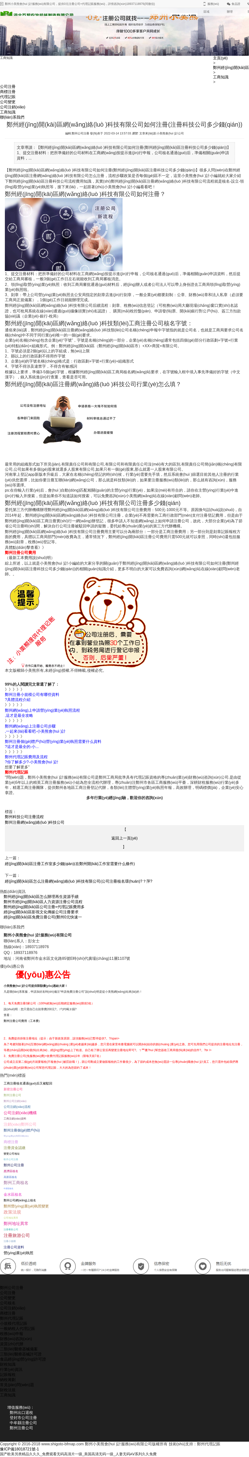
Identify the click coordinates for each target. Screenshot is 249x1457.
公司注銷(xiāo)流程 (17, 1107)
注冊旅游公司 (17, 1235)
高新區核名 (10, 1177)
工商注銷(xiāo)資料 (15, 1118)
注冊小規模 (10, 1241)
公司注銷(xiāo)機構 (20, 1113)
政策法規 (12, 1212)
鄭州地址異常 (16, 1223)
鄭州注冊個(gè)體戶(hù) (22, 1130)
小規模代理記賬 (13, 1323)
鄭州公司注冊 (14, 1165)
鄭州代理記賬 (11, 1318)
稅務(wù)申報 (11, 1334)
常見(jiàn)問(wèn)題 (17, 1385)
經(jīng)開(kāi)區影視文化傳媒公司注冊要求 (41, 912)
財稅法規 (8, 1390)
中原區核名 (8, 1188)
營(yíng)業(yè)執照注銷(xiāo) (16, 1136)
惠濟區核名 (11, 1171)
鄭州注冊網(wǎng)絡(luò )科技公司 (34, 822)
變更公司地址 (12, 1153)
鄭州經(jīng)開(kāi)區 (231, 67)
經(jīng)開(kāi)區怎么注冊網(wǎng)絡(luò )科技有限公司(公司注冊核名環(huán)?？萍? (78, 881)
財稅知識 (8, 1364)
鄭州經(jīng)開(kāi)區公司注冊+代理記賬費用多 (44, 907)
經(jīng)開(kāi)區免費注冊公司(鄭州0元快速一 (43, 917)
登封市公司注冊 (23, 1418)
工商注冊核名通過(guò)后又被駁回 (28, 1083)
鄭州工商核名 (16, 1182)
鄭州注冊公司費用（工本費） (23, 1021)
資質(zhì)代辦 (11, 1344)
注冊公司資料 (14, 1247)
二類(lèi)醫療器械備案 (19, 1349)
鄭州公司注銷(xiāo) (15, 1101)
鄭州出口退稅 (21, 1412)
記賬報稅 (8, 1375)
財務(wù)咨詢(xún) (16, 1339)
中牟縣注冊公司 (23, 1423)
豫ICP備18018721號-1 (19, 1449)
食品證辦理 (233, 7)
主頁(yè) (220, 58)
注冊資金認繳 (15, 1148)
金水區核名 (13, 1194)
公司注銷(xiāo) (12, 107)
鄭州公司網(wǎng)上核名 (20, 1200)
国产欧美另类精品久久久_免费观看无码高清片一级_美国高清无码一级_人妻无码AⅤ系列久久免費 (83, 1454)
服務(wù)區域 (211, 7)
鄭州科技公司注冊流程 (24, 817)
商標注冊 (8, 92)
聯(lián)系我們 (12, 117)
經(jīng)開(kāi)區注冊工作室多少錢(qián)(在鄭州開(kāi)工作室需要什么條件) (70, 864)
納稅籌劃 (8, 1380)
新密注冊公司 (13, 1089)
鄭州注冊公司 (12, 1095)
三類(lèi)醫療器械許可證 (21, 1354)
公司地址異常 (11, 1217)
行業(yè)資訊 (11, 1369)
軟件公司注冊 (11, 1159)
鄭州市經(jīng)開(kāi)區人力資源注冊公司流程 (43, 902)
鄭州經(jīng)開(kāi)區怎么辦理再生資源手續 (41, 897)
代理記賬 (8, 97)
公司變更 (8, 102)
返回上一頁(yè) (124, 838)
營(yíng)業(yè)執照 (18, 1253)
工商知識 (221, 77)
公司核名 (8, 1303)
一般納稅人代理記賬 (17, 1328)
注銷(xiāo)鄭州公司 (20, 1124)
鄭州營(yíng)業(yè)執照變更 (26, 1206)
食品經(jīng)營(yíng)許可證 (23, 1359)
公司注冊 (8, 86)
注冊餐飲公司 (11, 1229)
